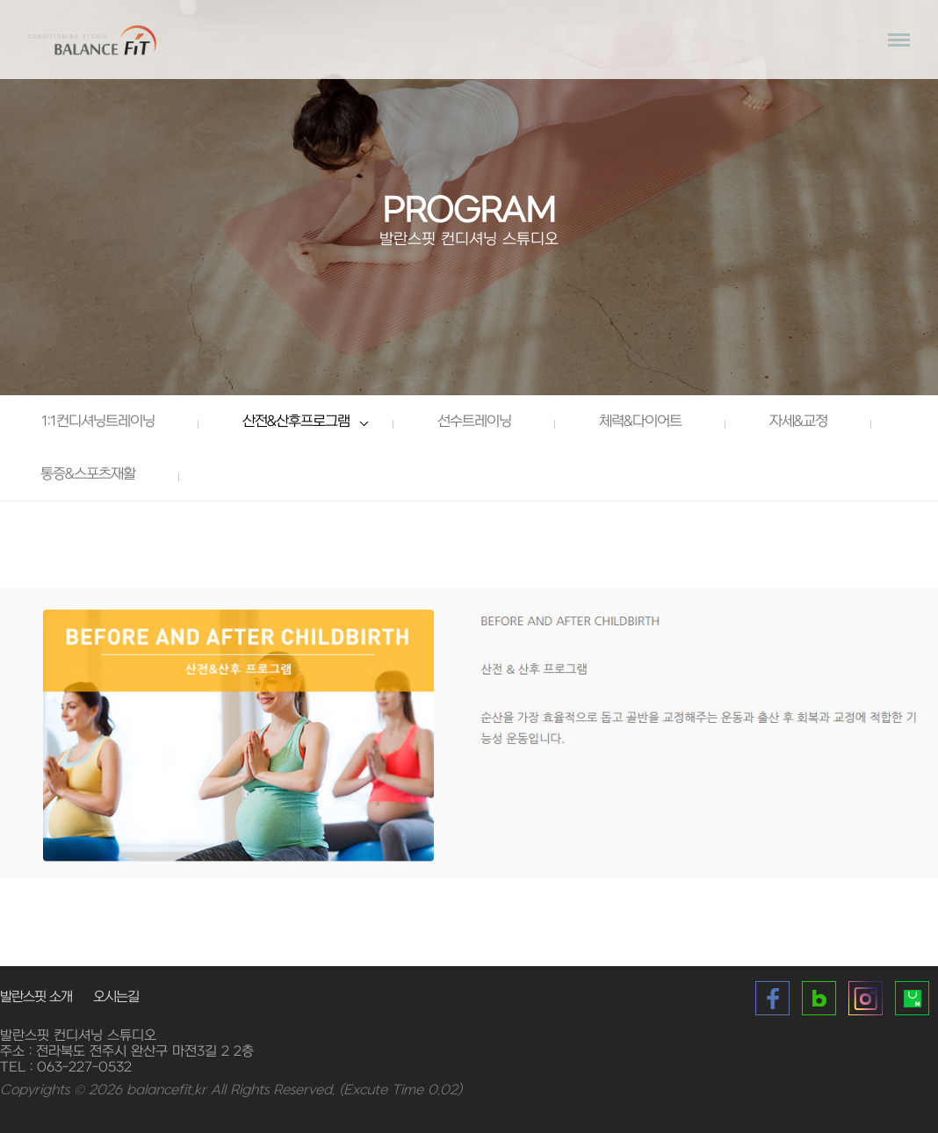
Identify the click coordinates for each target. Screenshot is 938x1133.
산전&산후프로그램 (296, 421)
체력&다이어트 (640, 421)
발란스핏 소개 (36, 997)
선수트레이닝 (474, 421)
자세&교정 (798, 421)
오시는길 (116, 997)
